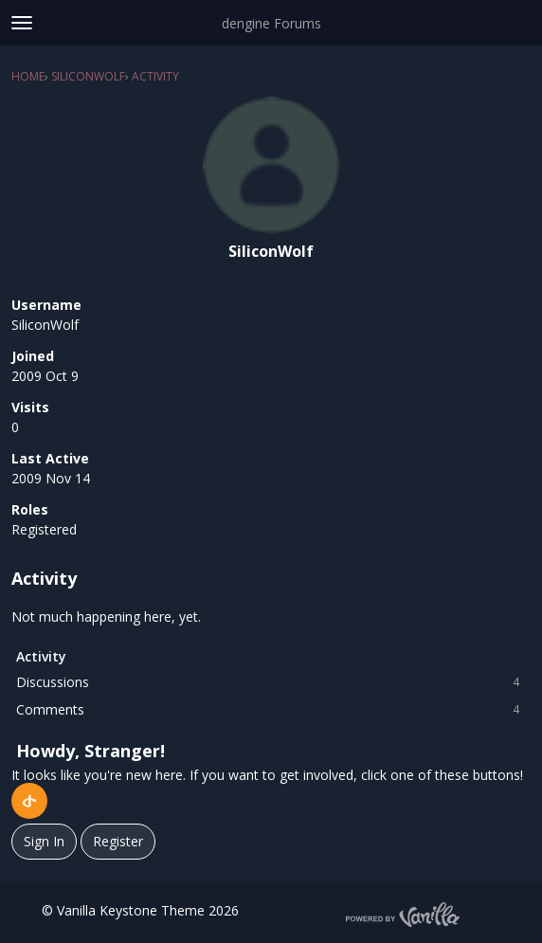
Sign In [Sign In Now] (44, 841)
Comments (271, 709)
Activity (41, 656)
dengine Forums (271, 23)
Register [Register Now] (118, 841)
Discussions (271, 682)
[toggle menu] (21, 22)
